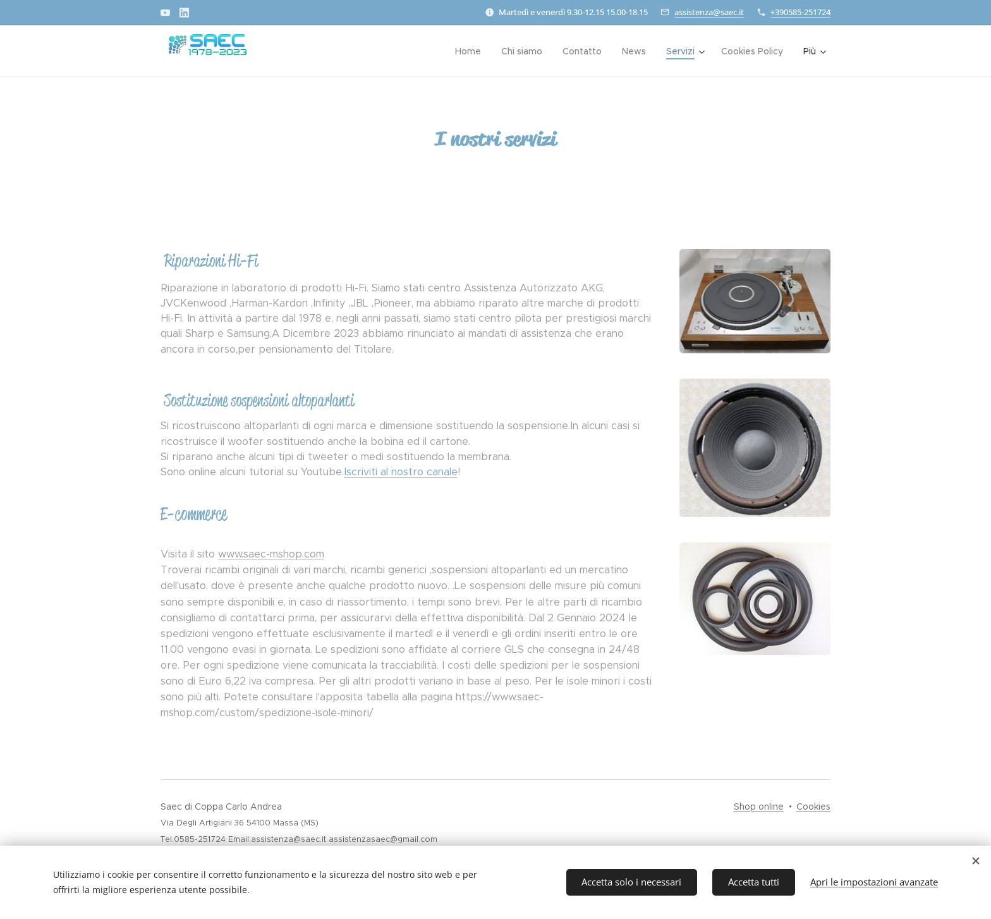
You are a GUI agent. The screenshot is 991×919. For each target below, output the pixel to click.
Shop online (759, 806)
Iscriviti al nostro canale (401, 471)
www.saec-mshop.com (271, 553)
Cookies (813, 806)
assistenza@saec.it (709, 12)
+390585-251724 (800, 12)
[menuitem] (396, 51)
